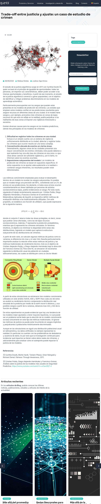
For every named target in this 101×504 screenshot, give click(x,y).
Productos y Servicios (27, 3)
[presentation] (84, 81)
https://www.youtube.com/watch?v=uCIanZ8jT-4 (32, 366)
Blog (77, 3)
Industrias (40, 3)
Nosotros (69, 3)
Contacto (84, 3)
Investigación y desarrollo (55, 3)
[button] (8, 35)
